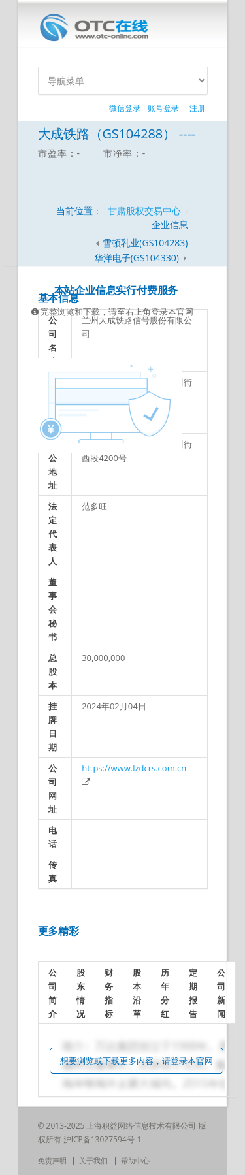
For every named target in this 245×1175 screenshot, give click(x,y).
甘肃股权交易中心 (144, 210)
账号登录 (163, 108)
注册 (197, 108)
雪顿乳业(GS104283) (145, 242)
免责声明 (52, 1160)
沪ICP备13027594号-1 (102, 1139)
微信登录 (124, 108)
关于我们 (93, 1160)
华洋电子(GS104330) (138, 257)
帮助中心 (135, 1160)
